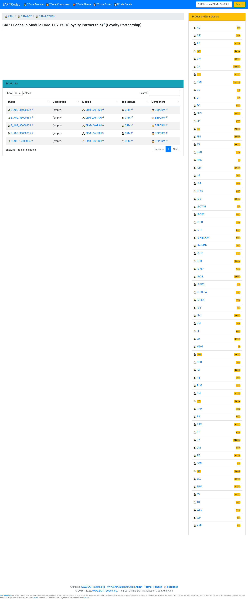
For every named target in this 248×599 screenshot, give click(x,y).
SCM (199, 463)
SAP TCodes (11, 4)
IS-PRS (200, 284)
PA (198, 369)
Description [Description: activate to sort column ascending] (59, 101)
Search (239, 4)
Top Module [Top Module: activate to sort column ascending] (128, 101)
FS (198, 144)
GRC (199, 152)
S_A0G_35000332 (21, 109)
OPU (199, 362)
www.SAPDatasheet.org (120, 586)
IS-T (199, 307)
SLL (199, 478)
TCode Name (82, 4)
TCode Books (102, 4)
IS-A (199, 183)
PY (198, 439)
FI (198, 129)
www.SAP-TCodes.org (104, 590)
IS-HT (200, 253)
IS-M (199, 261)
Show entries (18, 93)
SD (199, 471)
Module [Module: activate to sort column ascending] (86, 101)
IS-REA (200, 299)
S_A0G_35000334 (21, 125)
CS (198, 89)
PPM (199, 408)
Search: (160, 93)
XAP (199, 525)
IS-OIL (200, 276)
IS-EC (200, 222)
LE (198, 331)
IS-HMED (202, 245)
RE (198, 455)
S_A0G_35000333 (21, 117)
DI (198, 97)
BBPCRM (160, 109)
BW (199, 58)
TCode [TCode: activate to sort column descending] (11, 101)
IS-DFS (200, 214)
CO (199, 74)
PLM (199, 385)
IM (198, 175)
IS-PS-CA (202, 292)
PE (198, 377)
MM (199, 354)
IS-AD (200, 191)
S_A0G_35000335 (21, 133)
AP (198, 43)
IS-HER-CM (203, 237)
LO (198, 338)
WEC (199, 509)
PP (199, 401)
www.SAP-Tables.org (93, 586)
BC (199, 51)
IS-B (199, 198)
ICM (199, 167)
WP (199, 517)
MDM (200, 346)
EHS (199, 113)
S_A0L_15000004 (21, 141)
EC (198, 105)
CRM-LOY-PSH (47, 16)
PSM (199, 424)
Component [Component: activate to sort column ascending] (158, 101)
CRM (11, 16)
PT (198, 432)
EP (198, 121)
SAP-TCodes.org (6, 595)
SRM (199, 486)
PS (198, 416)
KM (199, 323)
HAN (199, 159)
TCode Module (34, 4)
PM (199, 393)
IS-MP (200, 268)
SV (198, 494)
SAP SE (35, 598)
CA (198, 66)
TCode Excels (123, 4)
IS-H (199, 229)
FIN (199, 136)
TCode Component (58, 4)
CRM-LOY (26, 16)
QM (199, 447)
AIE (199, 35)
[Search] (214, 4)
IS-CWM (201, 206)
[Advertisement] (93, 53)
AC (198, 27)
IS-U (199, 315)
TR (198, 502)
